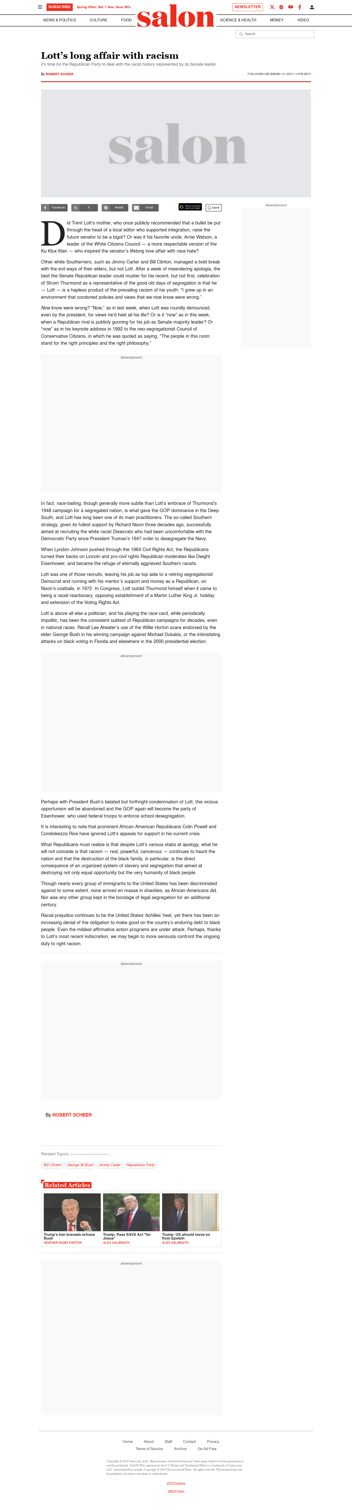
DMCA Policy (176, 1491)
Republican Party (140, 1165)
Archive (180, 1449)
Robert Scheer (59, 74)
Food (126, 20)
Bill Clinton (52, 1165)
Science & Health (238, 20)
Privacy (213, 1442)
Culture (98, 20)
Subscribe (59, 7)
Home (128, 1442)
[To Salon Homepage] (176, 16)
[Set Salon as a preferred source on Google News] (190, 207)
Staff (168, 1442)
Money (277, 20)
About (149, 1442)
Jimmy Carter (109, 1165)
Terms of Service (149, 1449)
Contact (189, 1442)
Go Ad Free (207, 1449)
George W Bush (80, 1165)
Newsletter (248, 7)
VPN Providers (176, 1483)
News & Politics (59, 20)
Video (303, 20)
